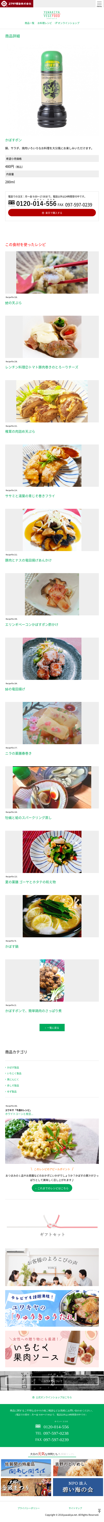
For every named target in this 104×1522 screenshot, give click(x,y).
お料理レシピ (44, 23)
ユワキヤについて (53, 1381)
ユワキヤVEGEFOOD (52, 15)
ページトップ (99, 1511)
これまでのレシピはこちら (53, 1188)
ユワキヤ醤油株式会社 (16, 3)
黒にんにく (13, 1079)
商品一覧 (29, 23)
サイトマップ (75, 1508)
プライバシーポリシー (29, 1508)
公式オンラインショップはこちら (54, 1397)
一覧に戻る (53, 1027)
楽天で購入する (53, 212)
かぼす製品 (13, 1067)
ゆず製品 (12, 1091)
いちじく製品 (14, 1073)
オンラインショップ (68, 23)
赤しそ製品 (13, 1085)
